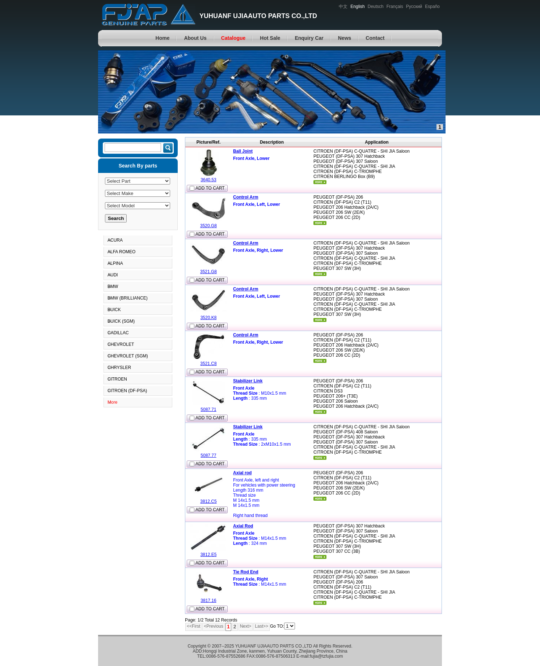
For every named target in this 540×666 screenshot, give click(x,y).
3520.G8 (208, 225)
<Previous (213, 626)
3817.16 (208, 600)
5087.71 (208, 409)
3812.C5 (208, 501)
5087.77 (208, 455)
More (112, 402)
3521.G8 (208, 271)
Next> (246, 626)
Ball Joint (243, 151)
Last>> (261, 626)
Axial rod (242, 472)
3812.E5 (209, 554)
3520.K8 (209, 317)
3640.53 (208, 179)
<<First (193, 626)
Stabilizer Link (247, 380)
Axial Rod (243, 526)
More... (319, 182)
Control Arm (245, 197)
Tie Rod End (245, 571)
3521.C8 (208, 363)
